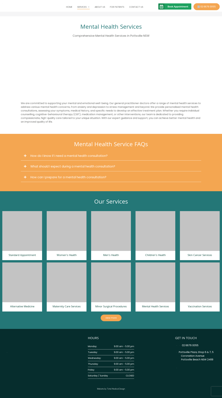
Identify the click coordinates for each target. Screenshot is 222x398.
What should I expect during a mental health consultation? (69, 166)
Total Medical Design (116, 389)
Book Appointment (178, 6)
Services (83, 6)
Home (69, 6)
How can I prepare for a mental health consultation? (65, 177)
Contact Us (136, 6)
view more (111, 317)
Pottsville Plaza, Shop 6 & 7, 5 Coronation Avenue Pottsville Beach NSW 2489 (195, 355)
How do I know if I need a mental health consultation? (66, 156)
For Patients (117, 6)
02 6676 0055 (206, 6)
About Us (100, 6)
